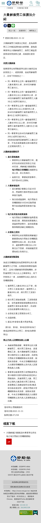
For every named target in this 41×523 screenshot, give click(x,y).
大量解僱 (9, 8)
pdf (9, 442)
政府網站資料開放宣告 (20, 482)
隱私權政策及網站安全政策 (20, 487)
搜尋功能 (31, 5)
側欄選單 (3, 3)
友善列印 (22, 31)
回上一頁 (12, 31)
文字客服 (38, 5)
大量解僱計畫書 (22, 8)
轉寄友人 (32, 31)
